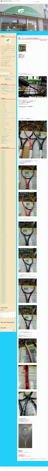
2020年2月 (3, 200)
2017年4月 (3, 245)
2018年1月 (3, 233)
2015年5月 (3, 275)
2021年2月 (3, 184)
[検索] (39, 1)
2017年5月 (3, 243)
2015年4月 (3, 276)
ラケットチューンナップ (5, 132)
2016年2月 (3, 263)
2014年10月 (3, 284)
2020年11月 (3, 188)
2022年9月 (3, 159)
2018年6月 (3, 226)
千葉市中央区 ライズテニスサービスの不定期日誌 (24, 14)
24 (14, 315)
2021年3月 (3, 183)
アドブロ (3, 103)
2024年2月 (3, 151)
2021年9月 (3, 175)
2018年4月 (3, 229)
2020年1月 (3, 201)
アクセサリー (3, 102)
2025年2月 (3, 150)
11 (1, 314)
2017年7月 (3, 241)
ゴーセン (3, 106)
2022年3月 (3, 167)
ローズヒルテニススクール (5, 135)
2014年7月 (3, 288)
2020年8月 (3, 192)
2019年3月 (3, 214)
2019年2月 (3, 216)
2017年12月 (3, 234)
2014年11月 (3, 283)
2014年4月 (3, 292)
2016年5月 (3, 259)
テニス (2, 114)
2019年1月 (3, 217)
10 (14, 313)
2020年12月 (3, 187)
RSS (8, 44)
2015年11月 (3, 267)
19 (3, 315)
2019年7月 (3, 209)
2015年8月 (3, 271)
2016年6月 (3, 258)
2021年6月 (3, 179)
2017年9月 (3, 238)
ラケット (29, 458)
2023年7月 (3, 154)
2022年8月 (3, 160)
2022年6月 (3, 163)
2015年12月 (3, 266)
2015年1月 (3, 280)
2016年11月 (3, 251)
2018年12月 (3, 218)
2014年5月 (3, 291)
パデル (2, 120)
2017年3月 (3, 246)
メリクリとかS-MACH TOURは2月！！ (31, 38)
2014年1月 (3, 296)
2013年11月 (3, 299)
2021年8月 (3, 176)
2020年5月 (3, 196)
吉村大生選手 (3, 139)
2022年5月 (3, 164)
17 (14, 314)
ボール (2, 127)
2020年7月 (3, 193)
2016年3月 (3, 262)
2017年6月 (3, 242)
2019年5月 (3, 212)
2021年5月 (3, 180)
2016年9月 (3, 254)
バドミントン (3, 119)
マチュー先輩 (3, 128)
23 (12, 315)
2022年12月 (3, 155)
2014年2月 (3, 295)
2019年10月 (3, 205)
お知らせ (23, 458)
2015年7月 (3, 272)
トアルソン (3, 116)
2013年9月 (3, 301)
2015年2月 (3, 279)
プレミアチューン (4, 123)
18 (1, 315)
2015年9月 (3, 270)
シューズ (3, 107)
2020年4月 (3, 197)
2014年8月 (3, 287)
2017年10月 (3, 237)
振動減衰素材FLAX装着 (5, 140)
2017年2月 (3, 247)
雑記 (31, 458)
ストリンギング (4, 110)
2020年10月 (3, 189)
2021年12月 (3, 171)
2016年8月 (3, 255)
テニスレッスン (4, 115)
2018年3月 (3, 230)
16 (12, 314)
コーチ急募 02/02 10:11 (5, 90)
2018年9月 (3, 222)
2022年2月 (3, 168)
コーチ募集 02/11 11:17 (5, 86)
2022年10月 (3, 158)
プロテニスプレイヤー (5, 124)
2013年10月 (3, 300)
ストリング (26, 458)
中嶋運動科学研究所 (4, 136)
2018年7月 (3, 225)
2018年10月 (3, 221)
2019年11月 (3, 204)
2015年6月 (3, 274)
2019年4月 (3, 213)
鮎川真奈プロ (3, 143)
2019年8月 (3, 208)
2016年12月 (3, 250)
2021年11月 (3, 172)
